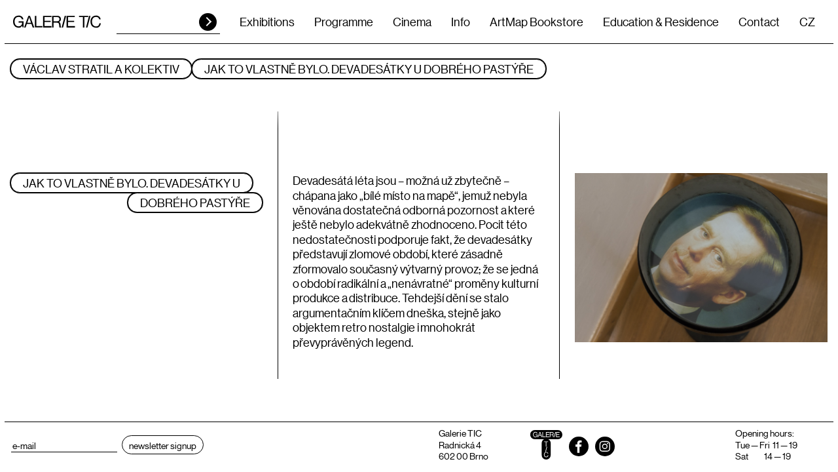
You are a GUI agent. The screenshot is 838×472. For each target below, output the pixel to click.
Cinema (412, 21)
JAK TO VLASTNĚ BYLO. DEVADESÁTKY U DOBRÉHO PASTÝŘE (369, 69)
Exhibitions (267, 21)
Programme (343, 21)
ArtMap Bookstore (536, 21)
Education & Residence (661, 21)
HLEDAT (208, 22)
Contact (759, 21)
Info (460, 21)
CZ (807, 21)
